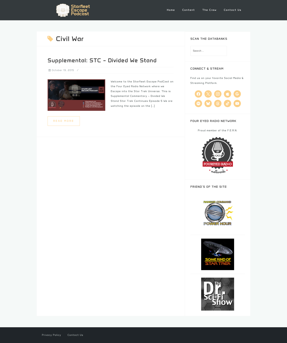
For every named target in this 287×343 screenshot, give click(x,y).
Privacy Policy (51, 334)
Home (171, 10)
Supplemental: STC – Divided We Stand (102, 60)
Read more (63, 120)
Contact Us (232, 10)
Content (188, 10)
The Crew (209, 10)
